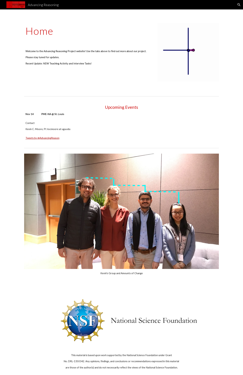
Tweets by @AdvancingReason (42, 138)
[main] (88, 31)
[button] (239, 5)
